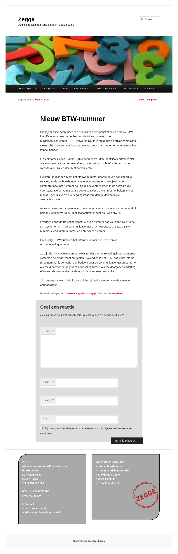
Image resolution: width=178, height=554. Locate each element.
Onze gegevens (130, 88)
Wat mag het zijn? (28, 88)
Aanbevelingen (81, 88)
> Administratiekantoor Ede (112, 470)
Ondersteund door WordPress (89, 541)
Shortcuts (149, 88)
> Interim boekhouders (109, 466)
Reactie (48, 331)
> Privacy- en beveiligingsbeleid (41, 512)
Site (45, 418)
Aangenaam (50, 88)
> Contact (28, 504)
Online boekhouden (105, 88)
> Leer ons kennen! (34, 508)
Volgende (153, 99)
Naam (48, 382)
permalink (117, 293)
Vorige (139, 99)
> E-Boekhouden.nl (107, 483)
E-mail (48, 400)
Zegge (26, 19)
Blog (65, 88)
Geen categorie (76, 293)
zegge (93, 293)
